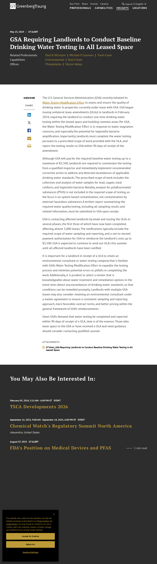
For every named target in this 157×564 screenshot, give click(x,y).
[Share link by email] (29, 138)
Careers (104, 3)
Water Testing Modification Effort (63, 102)
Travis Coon (104, 55)
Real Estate (75, 60)
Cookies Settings (30, 553)
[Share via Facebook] (29, 130)
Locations (140, 8)
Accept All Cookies (30, 537)
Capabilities (104, 8)
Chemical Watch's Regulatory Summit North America (71, 429)
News (85, 3)
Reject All (30, 545)
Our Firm (75, 3)
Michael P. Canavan (81, 55)
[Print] (29, 146)
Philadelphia (53, 64)
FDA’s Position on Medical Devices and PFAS (60, 452)
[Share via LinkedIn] (29, 115)
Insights (122, 8)
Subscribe (29, 97)
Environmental (54, 60)
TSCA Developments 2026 (39, 411)
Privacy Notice (43, 522)
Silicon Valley (73, 64)
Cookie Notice (12, 525)
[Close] (54, 515)
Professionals (80, 8)
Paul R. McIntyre (55, 55)
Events (94, 3)
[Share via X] (29, 123)
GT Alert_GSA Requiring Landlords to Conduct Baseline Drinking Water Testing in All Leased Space (89, 348)
